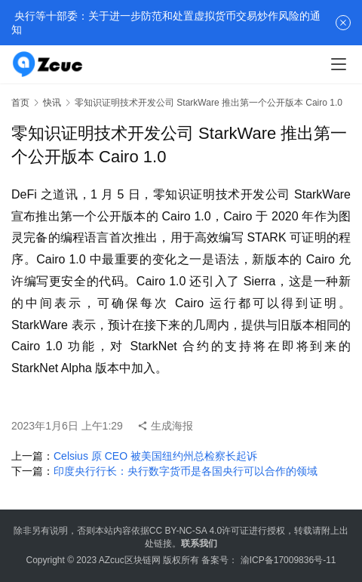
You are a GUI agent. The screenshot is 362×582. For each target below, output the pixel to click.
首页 (20, 102)
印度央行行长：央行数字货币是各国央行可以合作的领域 (186, 471)
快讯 (52, 102)
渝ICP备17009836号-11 (288, 560)
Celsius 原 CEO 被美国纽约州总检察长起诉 (155, 456)
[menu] (338, 64)
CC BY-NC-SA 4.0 (185, 530)
